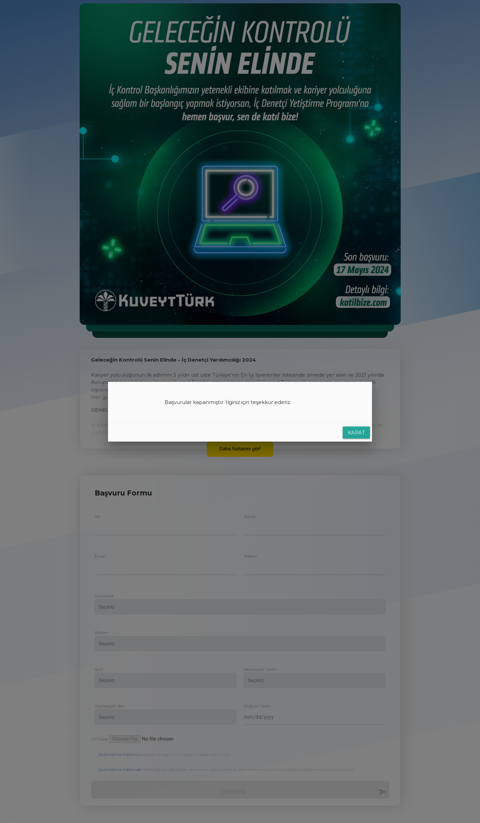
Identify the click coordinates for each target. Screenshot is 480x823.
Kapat (356, 432)
